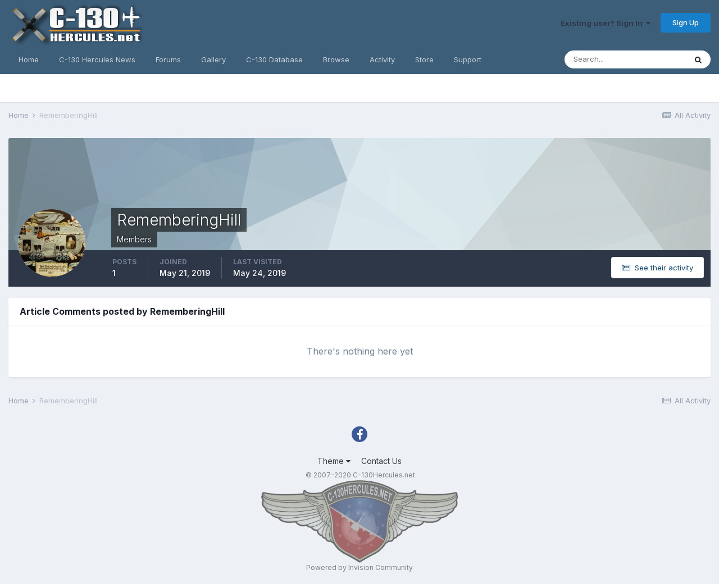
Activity (382, 59)
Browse (336, 59)
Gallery (213, 59)
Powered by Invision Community (359, 567)
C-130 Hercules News (97, 59)
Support (467, 59)
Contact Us (381, 461)
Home (29, 59)
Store (424, 59)
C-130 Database (274, 59)
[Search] (625, 59)
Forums (168, 59)
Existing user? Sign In (605, 23)
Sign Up (685, 22)
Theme (334, 461)
